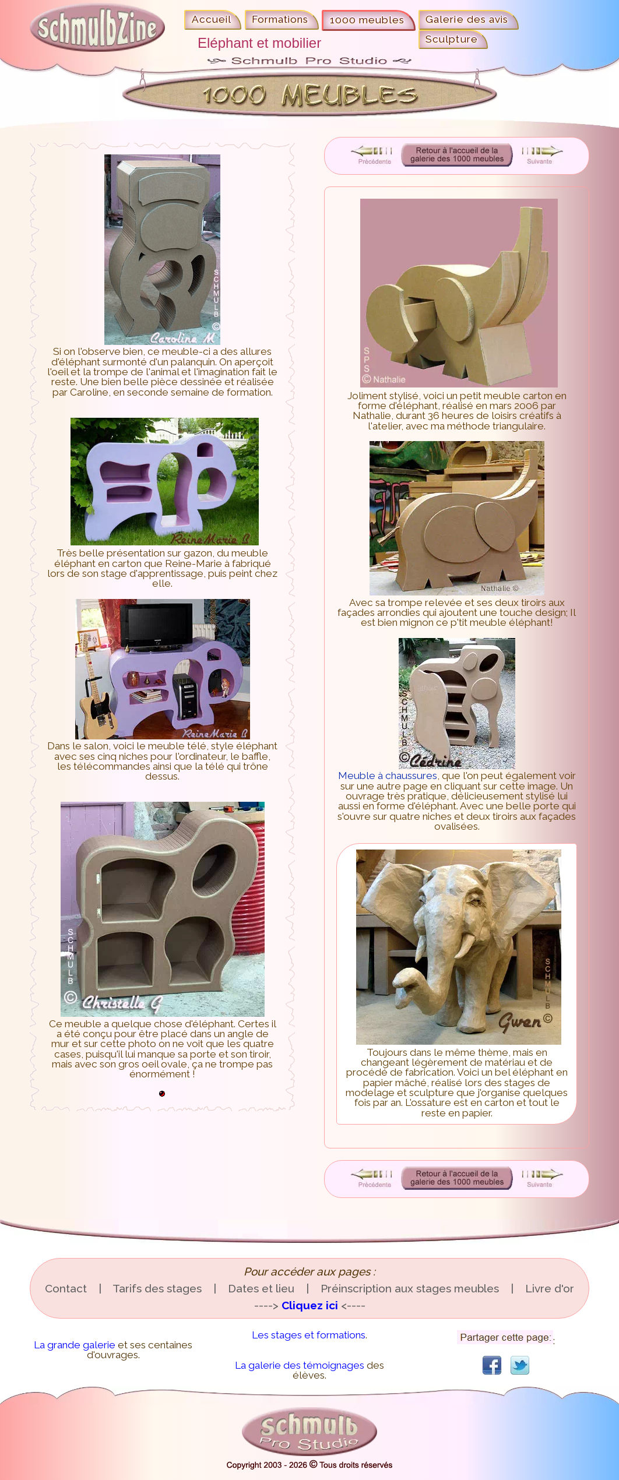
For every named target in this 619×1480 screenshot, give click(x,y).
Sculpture (451, 39)
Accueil (211, 19)
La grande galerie (74, 1345)
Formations (280, 19)
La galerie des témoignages (299, 1365)
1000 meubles (367, 20)
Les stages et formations (308, 1335)
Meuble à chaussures (426, 770)
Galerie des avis (466, 19)
